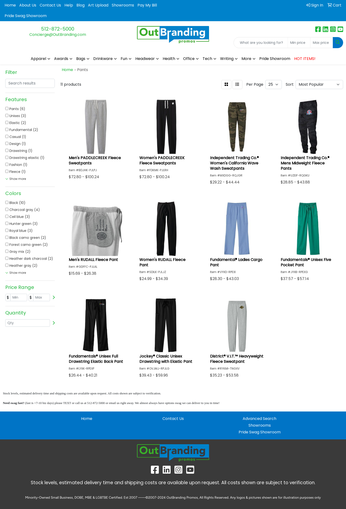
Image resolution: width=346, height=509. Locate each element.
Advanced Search (259, 418)
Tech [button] (207, 58)
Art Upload (98, 5)
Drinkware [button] (103, 58)
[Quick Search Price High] (321, 42)
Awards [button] (61, 58)
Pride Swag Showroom (26, 16)
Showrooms (123, 5)
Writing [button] (227, 58)
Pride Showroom (274, 58)
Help (68, 5)
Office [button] (189, 58)
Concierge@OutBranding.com (57, 34)
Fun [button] (124, 58)
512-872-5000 (57, 29)
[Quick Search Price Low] (299, 42)
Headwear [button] (145, 58)
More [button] (246, 58)
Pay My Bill (147, 5)
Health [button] (169, 58)
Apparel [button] (38, 58)
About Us (27, 5)
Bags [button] (80, 58)
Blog (80, 5)
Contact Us (50, 5)
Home (10, 5)
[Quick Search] (261, 42)
